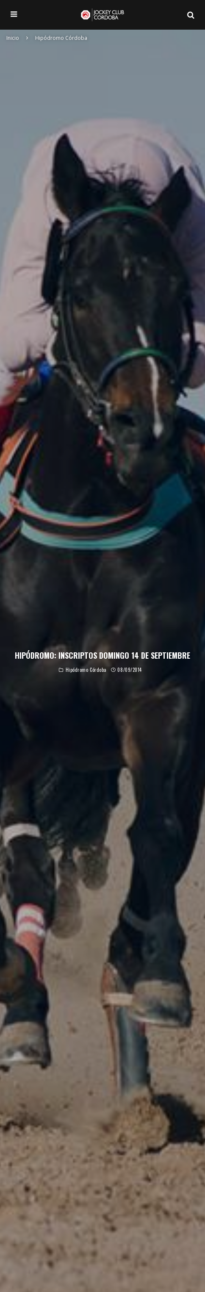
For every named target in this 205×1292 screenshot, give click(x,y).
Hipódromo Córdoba (86, 671)
